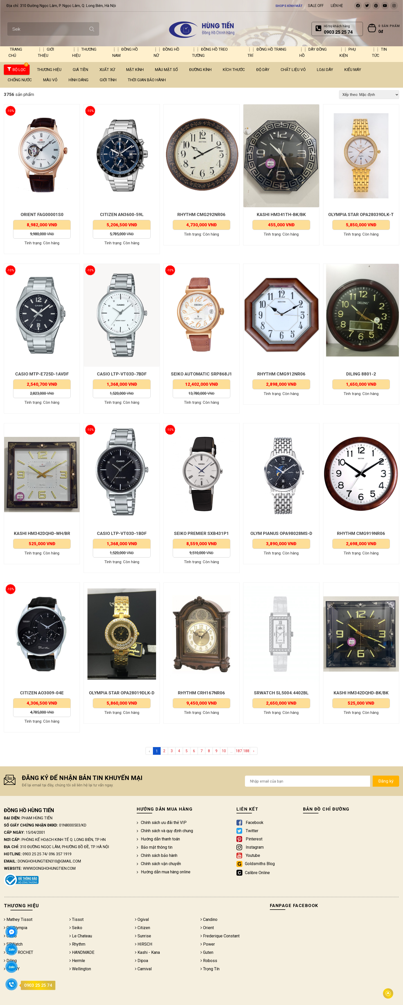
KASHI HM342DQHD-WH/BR (42, 533)
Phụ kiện (348, 52)
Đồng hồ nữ (166, 52)
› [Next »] (253, 751)
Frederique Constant (220, 936)
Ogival (142, 919)
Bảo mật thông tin (154, 847)
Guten (206, 952)
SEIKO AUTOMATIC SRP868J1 (201, 373)
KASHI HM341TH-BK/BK (281, 214)
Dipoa (141, 960)
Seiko (75, 927)
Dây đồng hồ (313, 52)
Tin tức (379, 52)
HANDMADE (81, 952)
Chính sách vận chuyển (159, 863)
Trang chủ (15, 52)
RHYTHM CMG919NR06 (361, 533)
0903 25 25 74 (34, 854)
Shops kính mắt (289, 6)
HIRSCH (143, 944)
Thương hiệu (84, 52)
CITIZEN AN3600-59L (122, 214)
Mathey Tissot (18, 919)
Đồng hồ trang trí (267, 52)
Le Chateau (80, 936)
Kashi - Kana (147, 952)
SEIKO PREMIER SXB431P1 (201, 533)
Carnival (143, 968)
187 (239, 751)
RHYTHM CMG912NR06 (281, 373)
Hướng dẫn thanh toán (158, 839)
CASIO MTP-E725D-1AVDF (42, 373)
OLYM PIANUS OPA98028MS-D (281, 533)
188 (246, 751)
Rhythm (77, 944)
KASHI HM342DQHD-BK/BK (361, 692)
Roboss (208, 960)
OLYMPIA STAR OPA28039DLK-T (361, 214)
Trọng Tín (209, 968)
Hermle (77, 960)
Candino (208, 919)
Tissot (76, 919)
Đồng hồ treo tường (210, 52)
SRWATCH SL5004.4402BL (281, 692)
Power (207, 944)
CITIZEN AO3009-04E (42, 692)
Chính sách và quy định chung (165, 830)
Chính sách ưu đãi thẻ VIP (162, 822)
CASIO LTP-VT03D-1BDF (122, 533)
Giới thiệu (46, 52)
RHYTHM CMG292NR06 (201, 214)
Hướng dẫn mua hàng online (163, 871)
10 (224, 751)
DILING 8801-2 (361, 373)
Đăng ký (385, 781)
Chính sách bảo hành (157, 855)
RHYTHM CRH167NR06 (201, 692)
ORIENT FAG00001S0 (42, 214)
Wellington (80, 968)
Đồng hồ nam (125, 52)
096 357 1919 (60, 854)
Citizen (142, 927)
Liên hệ (337, 6)
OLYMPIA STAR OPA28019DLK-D (121, 692)
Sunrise (143, 936)
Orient (207, 927)
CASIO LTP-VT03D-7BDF (122, 373)
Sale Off (316, 6)
